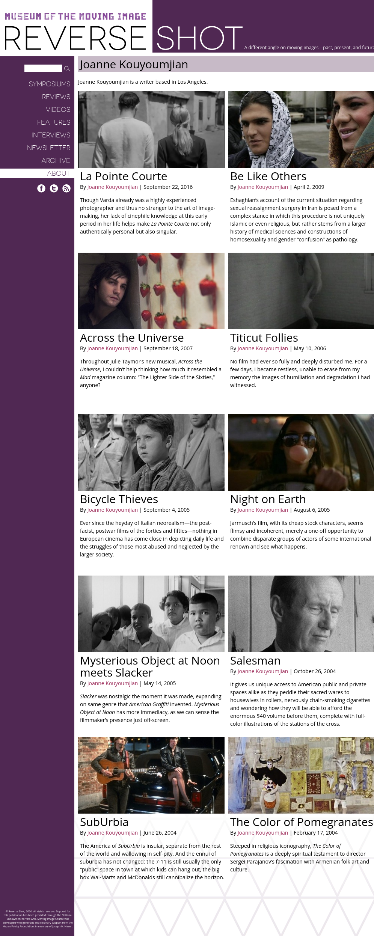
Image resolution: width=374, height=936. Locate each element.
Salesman (255, 660)
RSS (66, 188)
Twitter (54, 188)
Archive (55, 160)
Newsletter (48, 148)
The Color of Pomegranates (301, 821)
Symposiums (49, 84)
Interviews (51, 135)
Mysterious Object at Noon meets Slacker (150, 666)
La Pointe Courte (123, 176)
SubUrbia (104, 821)
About (58, 173)
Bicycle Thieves (119, 498)
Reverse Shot (124, 37)
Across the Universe (132, 337)
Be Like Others (268, 176)
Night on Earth (268, 498)
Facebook (41, 188)
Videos (58, 109)
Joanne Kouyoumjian (112, 186)
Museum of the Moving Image (75, 17)
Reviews (56, 96)
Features (53, 122)
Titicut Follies (264, 337)
